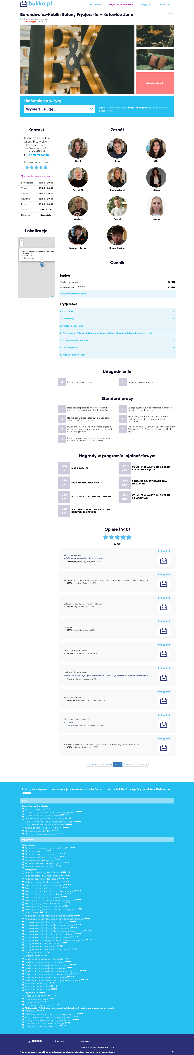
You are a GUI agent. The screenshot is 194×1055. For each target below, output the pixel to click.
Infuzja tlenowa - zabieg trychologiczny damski (51, 1017)
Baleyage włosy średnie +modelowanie (47, 903)
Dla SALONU (165, 4)
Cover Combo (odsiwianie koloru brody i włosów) (51, 821)
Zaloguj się (144, 4)
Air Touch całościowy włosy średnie (46, 875)
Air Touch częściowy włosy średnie (45, 882)
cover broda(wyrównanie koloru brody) (46, 818)
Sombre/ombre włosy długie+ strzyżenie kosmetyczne (54, 971)
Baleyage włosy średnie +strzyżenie (45, 906)
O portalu (59, 1041)
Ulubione (96, 4)
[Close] (173, 1052)
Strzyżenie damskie (36, 851)
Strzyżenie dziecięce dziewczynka (44, 857)
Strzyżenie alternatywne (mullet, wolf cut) (48, 848)
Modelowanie (34, 1002)
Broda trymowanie (36, 809)
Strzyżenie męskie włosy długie (42, 834)
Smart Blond (34, 955)
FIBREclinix (33, 1011)
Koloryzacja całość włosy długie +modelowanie (51, 915)
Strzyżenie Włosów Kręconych (42, 866)
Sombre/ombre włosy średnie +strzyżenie (48, 977)
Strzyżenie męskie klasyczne (41, 860)
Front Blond (34, 912)
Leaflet (51, 297)
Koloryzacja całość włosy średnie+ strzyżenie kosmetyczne (57, 940)
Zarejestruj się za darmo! (120, 4)
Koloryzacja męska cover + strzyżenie (46, 828)
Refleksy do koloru (36, 952)
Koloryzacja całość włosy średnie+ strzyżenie (50, 937)
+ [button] (21, 240)
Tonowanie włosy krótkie (39, 986)
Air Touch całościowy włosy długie (46, 872)
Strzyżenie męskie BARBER (40, 831)
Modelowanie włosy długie (40, 1005)
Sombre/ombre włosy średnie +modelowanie (50, 974)
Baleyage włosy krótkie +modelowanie (46, 894)
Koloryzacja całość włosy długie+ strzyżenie (49, 922)
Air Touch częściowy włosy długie (45, 879)
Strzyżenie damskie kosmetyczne (43, 854)
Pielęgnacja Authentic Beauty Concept (46, 1023)
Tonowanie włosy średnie (40, 989)
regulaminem (107, 1052)
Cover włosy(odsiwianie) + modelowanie (47, 824)
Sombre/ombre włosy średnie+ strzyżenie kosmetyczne (55, 980)
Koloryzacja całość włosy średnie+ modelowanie (52, 934)
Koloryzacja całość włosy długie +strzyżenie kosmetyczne (56, 919)
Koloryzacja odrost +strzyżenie (42, 946)
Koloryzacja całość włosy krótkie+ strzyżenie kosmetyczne (56, 931)
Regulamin (84, 1041)
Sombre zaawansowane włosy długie (46, 959)
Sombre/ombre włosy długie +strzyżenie (47, 968)
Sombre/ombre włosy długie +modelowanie (49, 965)
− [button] (21, 243)
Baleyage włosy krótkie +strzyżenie (44, 897)
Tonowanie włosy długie (39, 983)
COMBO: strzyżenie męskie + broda (45, 815)
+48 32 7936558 (38, 155)
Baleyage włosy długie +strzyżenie (44, 888)
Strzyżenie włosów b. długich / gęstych (46, 863)
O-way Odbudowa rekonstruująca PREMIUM (50, 1020)
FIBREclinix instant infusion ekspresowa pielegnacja (52, 1014)
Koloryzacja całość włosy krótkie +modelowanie (51, 925)
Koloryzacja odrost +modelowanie (44, 943)
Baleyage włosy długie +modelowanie (46, 885)
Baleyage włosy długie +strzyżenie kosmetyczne (51, 891)
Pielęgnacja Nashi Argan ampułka (44, 1026)
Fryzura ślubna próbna (38, 999)
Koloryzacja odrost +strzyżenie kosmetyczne (49, 949)
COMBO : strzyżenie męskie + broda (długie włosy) (52, 812)
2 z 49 (118, 764)
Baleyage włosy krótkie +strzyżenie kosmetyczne (51, 900)
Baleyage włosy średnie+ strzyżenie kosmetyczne (52, 909)
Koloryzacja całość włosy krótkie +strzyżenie (49, 928)
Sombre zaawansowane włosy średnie (46, 962)
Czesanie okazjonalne (39, 996)
